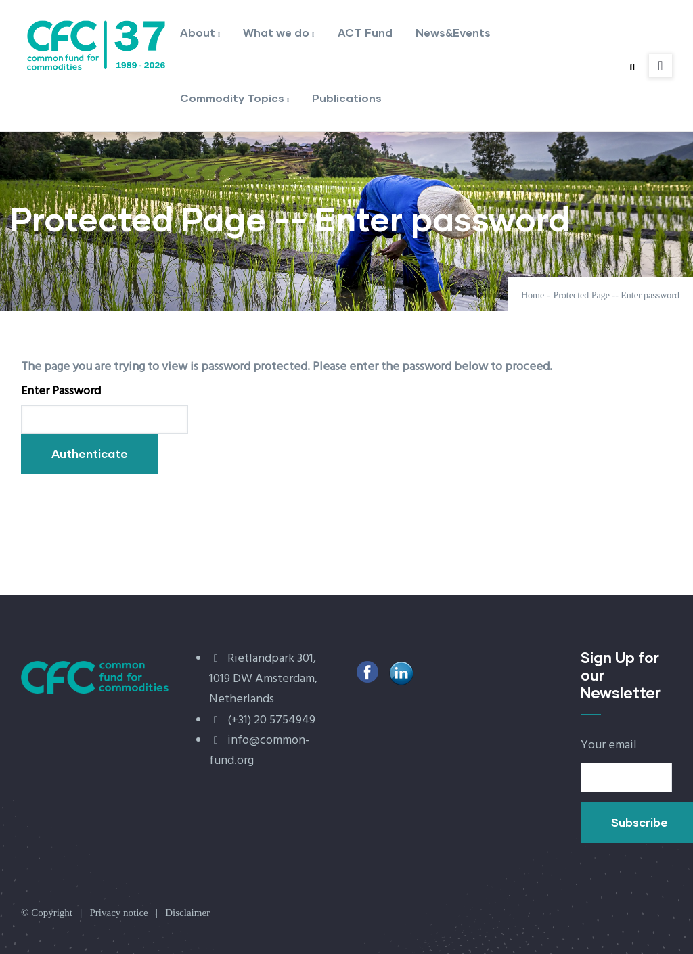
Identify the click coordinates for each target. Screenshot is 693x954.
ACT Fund (365, 32)
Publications (347, 97)
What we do (278, 34)
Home (532, 295)
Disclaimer (187, 912)
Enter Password (61, 391)
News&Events (453, 32)
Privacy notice (118, 912)
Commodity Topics (234, 99)
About (200, 34)
